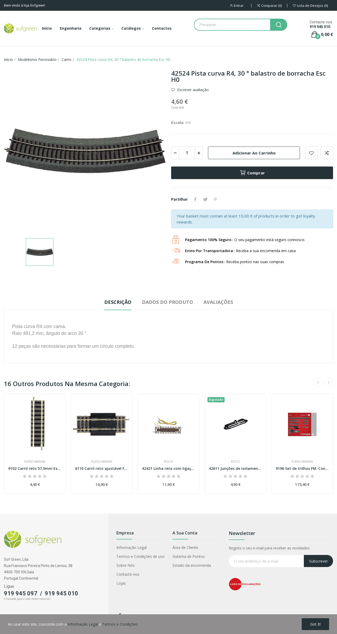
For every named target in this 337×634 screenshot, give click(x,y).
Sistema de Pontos (188, 556)
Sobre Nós (125, 565)
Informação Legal (131, 547)
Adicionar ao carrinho (254, 152)
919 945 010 (320, 27)
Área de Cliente (185, 547)
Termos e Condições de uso (140, 556)
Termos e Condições (120, 624)
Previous (318, 382)
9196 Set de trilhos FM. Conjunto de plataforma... (302, 468)
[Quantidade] (187, 153)
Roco (168, 461)
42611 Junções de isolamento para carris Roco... (235, 468)
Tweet (205, 199)
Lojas (121, 583)
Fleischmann (34, 461)
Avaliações (218, 302)
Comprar (252, 173)
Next (328, 382)
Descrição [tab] (117, 302)
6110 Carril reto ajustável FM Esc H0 (101, 468)
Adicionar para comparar (326, 152)
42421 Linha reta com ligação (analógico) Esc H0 (168, 468)
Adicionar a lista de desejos (311, 152)
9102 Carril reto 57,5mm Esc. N (34, 468)
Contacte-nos (128, 574)
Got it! (315, 624)
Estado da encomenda (191, 565)
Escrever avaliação (192, 90)
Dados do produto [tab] (167, 302)
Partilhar (195, 199)
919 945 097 (20, 593)
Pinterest (215, 199)
